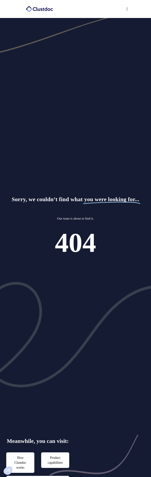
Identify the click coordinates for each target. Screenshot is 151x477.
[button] (102, 9)
